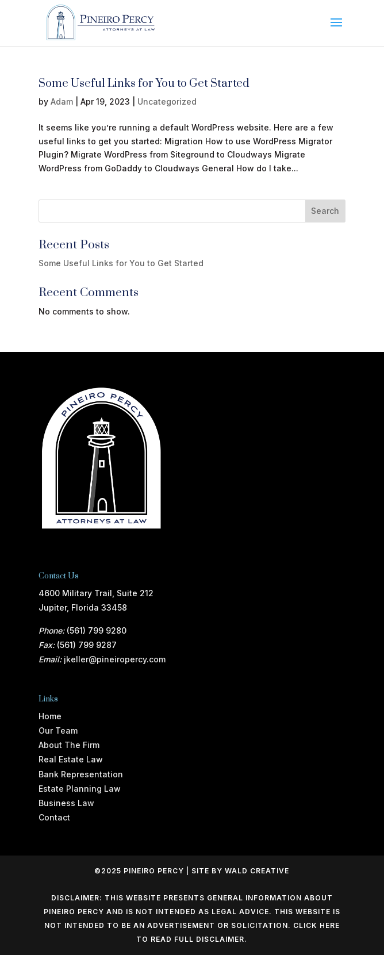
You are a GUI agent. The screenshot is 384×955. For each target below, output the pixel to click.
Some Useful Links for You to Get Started (144, 83)
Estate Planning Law (80, 788)
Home (50, 716)
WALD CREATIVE (257, 870)
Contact (54, 817)
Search (325, 211)
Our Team (58, 730)
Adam (62, 101)
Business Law (66, 803)
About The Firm (69, 745)
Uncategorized (167, 101)
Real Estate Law (71, 759)
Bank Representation (81, 774)
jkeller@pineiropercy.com (115, 659)
